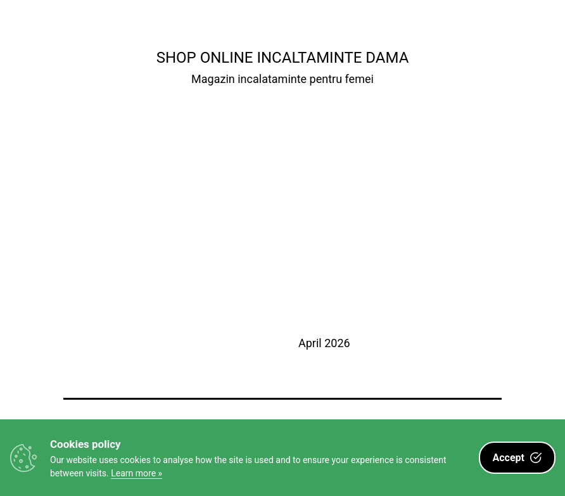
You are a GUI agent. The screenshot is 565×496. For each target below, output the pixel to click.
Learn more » (136, 473)
